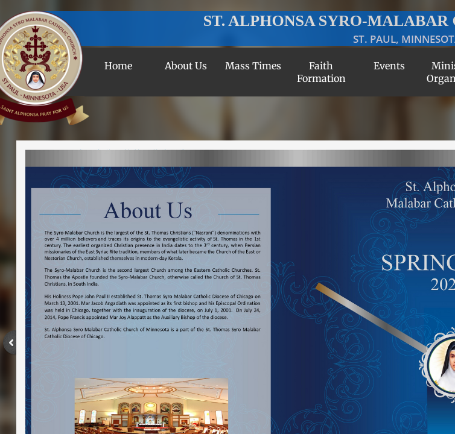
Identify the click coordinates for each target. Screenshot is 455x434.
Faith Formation (321, 72)
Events (389, 66)
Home (118, 66)
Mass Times (253, 66)
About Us (186, 66)
